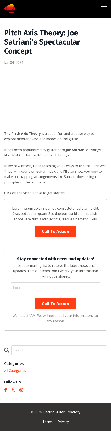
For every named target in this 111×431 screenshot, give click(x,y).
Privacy (63, 421)
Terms (47, 421)
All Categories (15, 370)
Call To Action (55, 231)
